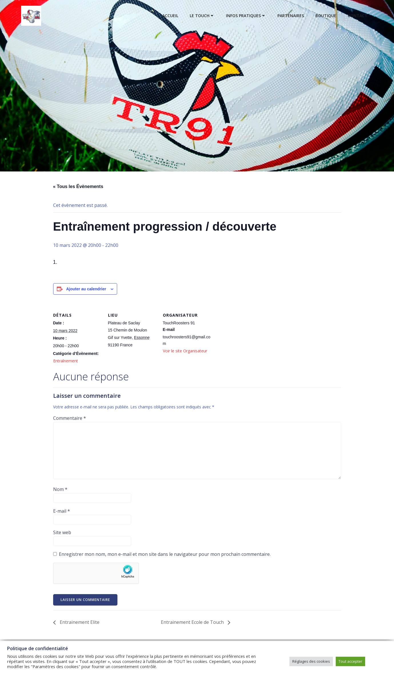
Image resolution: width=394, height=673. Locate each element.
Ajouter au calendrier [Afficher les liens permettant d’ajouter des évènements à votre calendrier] (86, 289)
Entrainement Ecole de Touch (193, 622)
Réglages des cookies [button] (311, 661)
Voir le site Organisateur (185, 351)
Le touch (202, 16)
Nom (60, 489)
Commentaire (69, 418)
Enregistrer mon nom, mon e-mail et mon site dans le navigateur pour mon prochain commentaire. (165, 554)
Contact (357, 16)
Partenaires (290, 16)
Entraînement (65, 361)
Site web (62, 532)
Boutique (325, 16)
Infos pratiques (246, 16)
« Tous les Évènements (78, 186)
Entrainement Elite (79, 622)
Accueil (170, 16)
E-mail (61, 511)
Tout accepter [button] (350, 661)
